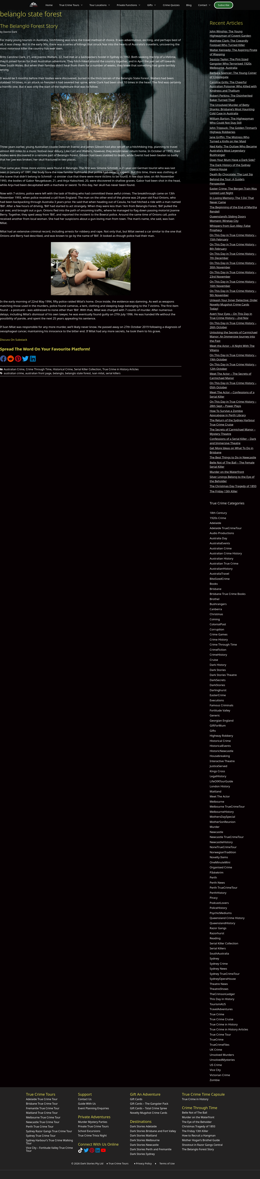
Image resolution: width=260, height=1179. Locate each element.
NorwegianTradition (223, 852)
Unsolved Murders (222, 1055)
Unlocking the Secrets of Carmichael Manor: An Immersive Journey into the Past (233, 336)
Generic (215, 715)
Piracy (214, 898)
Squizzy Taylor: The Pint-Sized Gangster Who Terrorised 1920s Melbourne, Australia (230, 63)
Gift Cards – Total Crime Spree (148, 1108)
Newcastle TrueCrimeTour (227, 837)
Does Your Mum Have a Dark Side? (232, 160)
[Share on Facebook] (3, 361)
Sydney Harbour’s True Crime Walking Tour (49, 1141)
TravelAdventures (221, 1009)
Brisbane (215, 589)
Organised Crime (221, 867)
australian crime (14, 373)
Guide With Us (87, 1103)
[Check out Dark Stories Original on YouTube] (103, 1152)
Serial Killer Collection (87, 369)
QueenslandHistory (222, 923)
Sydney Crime (219, 963)
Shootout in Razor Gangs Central (202, 1145)
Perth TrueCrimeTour (223, 887)
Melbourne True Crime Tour (43, 1117)
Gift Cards (136, 1099)
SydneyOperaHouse (223, 979)
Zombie (215, 1080)
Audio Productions (222, 533)
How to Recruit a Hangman (199, 1135)
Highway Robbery (221, 736)
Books (214, 584)
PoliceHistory (218, 908)
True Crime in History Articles (120, 369)
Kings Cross (217, 771)
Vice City (215, 1070)
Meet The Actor (220, 796)
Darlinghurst (218, 690)
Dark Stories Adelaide (143, 1126)
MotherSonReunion (222, 822)
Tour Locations (102, 5)
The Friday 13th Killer (223, 491)
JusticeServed (218, 766)
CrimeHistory (218, 654)
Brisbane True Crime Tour (42, 1103)
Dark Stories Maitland (143, 1135)
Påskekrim (216, 872)
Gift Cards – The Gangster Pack (149, 1103)
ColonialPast (218, 624)
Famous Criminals (221, 705)
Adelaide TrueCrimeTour (226, 528)
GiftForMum (218, 725)
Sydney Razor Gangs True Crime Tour (49, 1131)
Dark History (218, 665)
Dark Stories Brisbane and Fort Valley (153, 1131)
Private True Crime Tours (93, 1126)
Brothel (214, 599)
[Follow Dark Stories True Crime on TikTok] (80, 1152)
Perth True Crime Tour (40, 1126)
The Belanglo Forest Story (29, 25)
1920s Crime (218, 518)
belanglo (58, 373)
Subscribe (223, 5)
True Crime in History (224, 1024)
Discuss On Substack (13, 340)
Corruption (217, 629)
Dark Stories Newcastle (144, 1145)
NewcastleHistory (221, 842)
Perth (213, 877)
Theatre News (219, 984)
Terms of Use (167, 1163)
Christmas (216, 614)
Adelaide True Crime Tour (42, 1099)
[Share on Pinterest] (18, 361)
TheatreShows (219, 989)
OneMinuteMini (220, 862)
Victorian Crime (220, 1075)
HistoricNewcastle (221, 751)
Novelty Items (219, 857)
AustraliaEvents (220, 543)
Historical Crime (63, 369)
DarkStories (217, 685)
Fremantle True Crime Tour (42, 1108)
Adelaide (215, 523)
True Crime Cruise (221, 1019)
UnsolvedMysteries (222, 1060)
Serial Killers (218, 948)
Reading (215, 938)
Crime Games (219, 634)
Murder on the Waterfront (227, 472)
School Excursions (89, 1131)
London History (220, 786)
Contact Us (84, 1099)
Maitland (215, 791)
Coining (215, 619)
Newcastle (216, 832)
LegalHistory (218, 776)
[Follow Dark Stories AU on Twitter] (86, 1152)
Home (49, 5)
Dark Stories (218, 670)
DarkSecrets (218, 680)
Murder (215, 827)
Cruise (214, 660)
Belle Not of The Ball (194, 1112)
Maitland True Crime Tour (42, 1113)
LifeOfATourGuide (221, 781)
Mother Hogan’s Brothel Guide (201, 1140)
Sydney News (218, 968)
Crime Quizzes (171, 5)
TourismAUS (218, 1004)
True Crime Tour (220, 1034)
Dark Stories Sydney (142, 1154)
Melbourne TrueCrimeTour (227, 806)
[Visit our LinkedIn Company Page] (97, 1152)
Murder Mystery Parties (92, 1122)
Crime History (219, 639)
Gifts (153, 5)
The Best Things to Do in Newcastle (233, 457)
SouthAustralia (219, 953)
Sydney (214, 958)
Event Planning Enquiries (93, 1108)
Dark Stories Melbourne (145, 1140)
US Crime (216, 1065)
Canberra (216, 609)
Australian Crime (14, 369)
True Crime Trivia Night (92, 1135)
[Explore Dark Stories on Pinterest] (91, 1152)
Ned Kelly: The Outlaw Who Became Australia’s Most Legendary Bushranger (233, 150)
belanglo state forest (78, 373)
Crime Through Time (39, 369)
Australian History (221, 558)
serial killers (113, 373)
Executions (217, 700)
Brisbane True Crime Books (227, 594)
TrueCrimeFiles (219, 1045)
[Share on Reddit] (10, 361)
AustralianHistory (221, 568)
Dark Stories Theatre (223, 675)
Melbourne (217, 801)
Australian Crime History (226, 553)
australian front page (38, 373)
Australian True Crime (224, 563)
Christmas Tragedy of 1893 (198, 1126)
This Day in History (222, 999)
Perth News (217, 882)
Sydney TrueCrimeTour (225, 974)
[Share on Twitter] (25, 361)
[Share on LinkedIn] (33, 361)
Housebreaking (220, 756)
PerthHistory (218, 893)
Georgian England (221, 720)
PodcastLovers (219, 903)
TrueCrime (216, 1039)
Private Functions (130, 5)
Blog (189, 5)
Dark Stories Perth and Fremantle (150, 1149)
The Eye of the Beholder (197, 1122)
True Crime (217, 1014)
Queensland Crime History (227, 918)
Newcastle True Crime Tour (43, 1122)
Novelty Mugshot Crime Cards (148, 1113)
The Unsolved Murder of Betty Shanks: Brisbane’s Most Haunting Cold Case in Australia (232, 109)
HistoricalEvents (220, 746)
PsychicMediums (221, 913)
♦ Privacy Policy (143, 1163)
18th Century (218, 513)
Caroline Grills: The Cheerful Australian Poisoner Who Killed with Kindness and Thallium (233, 86)
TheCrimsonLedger (222, 994)
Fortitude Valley (220, 710)
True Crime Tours (72, 5)
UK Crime (216, 1049)
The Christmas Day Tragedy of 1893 (233, 486)
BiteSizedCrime (220, 579)
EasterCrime (218, 695)
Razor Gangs (218, 928)
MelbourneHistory (222, 812)
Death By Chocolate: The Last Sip (231, 174)
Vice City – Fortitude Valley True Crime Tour (49, 1149)
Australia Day (218, 538)
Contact (206, 5)
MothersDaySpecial (222, 817)
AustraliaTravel (219, 573)
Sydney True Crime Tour (41, 1135)
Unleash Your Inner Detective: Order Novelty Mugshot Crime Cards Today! (234, 304)
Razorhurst (217, 933)
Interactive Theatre (222, 761)
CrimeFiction (218, 650)
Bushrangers (218, 604)
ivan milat (98, 373)
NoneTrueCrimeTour (223, 847)
